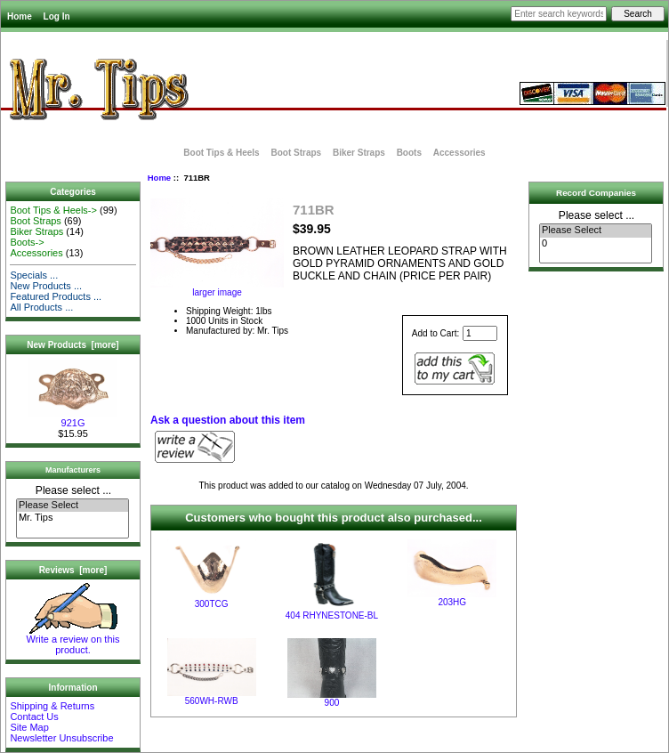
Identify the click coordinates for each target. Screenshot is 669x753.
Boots (409, 153)
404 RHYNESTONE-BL (332, 615)
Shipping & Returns (52, 705)
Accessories (459, 153)
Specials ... (34, 275)
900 (332, 703)
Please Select (72, 505)
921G (72, 418)
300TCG (212, 604)
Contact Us (34, 716)
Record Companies (596, 193)
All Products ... (41, 307)
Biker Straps (359, 153)
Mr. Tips (72, 518)
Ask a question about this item (227, 420)
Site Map (29, 727)
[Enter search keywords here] (559, 13)
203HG (452, 602)
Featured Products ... (55, 296)
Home (19, 16)
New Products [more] (72, 345)
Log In (57, 16)
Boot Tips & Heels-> (53, 210)
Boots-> (27, 242)
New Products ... (46, 285)
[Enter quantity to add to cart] (480, 333)
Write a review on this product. (73, 640)
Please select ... (73, 490)
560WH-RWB (211, 701)
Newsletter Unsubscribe (61, 738)
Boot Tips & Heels (221, 153)
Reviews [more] (73, 570)
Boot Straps (295, 153)
